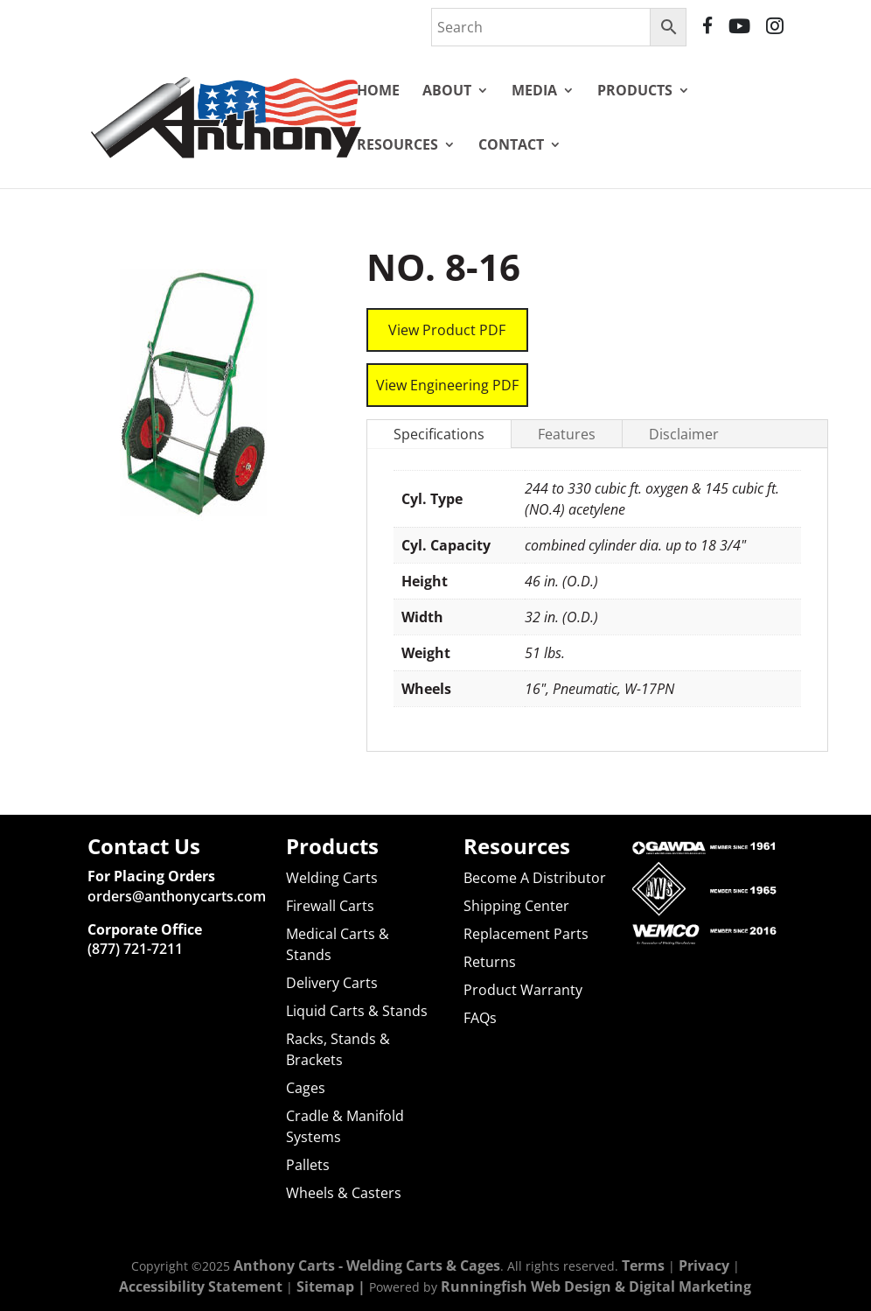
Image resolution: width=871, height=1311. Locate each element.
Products (634, 90)
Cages (305, 1087)
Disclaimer (684, 413)
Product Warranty (522, 989)
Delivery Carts (332, 982)
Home (378, 90)
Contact (511, 144)
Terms (643, 1264)
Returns (489, 961)
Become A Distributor (534, 877)
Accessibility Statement (200, 1285)
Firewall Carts (330, 905)
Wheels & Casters (343, 1192)
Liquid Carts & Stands (357, 1010)
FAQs (480, 1017)
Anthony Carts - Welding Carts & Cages (366, 1264)
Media (534, 90)
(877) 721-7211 (135, 948)
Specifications (439, 413)
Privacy (704, 1264)
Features (567, 413)
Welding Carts (332, 877)
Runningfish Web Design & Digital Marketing (596, 1285)
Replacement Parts (526, 933)
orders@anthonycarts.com (176, 895)
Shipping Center (516, 905)
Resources (397, 144)
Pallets (308, 1164)
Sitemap (325, 1285)
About (446, 90)
